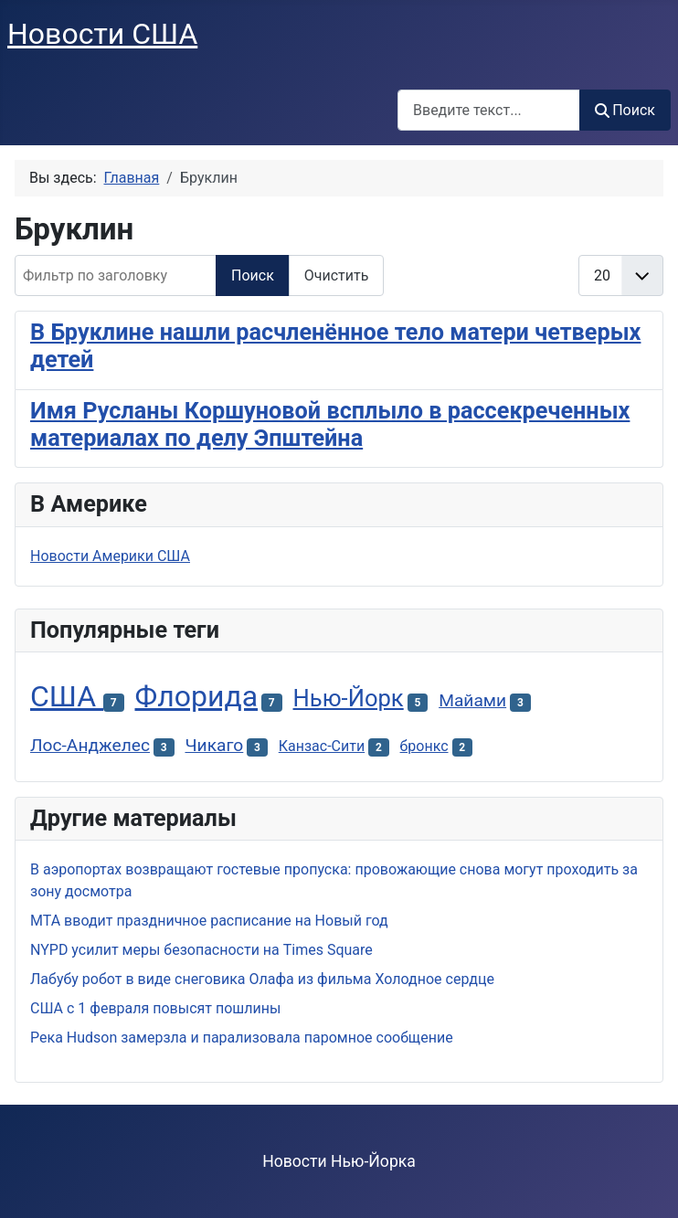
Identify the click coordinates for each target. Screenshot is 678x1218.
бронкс (424, 746)
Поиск (625, 110)
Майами (472, 700)
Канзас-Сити (322, 746)
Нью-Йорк (348, 698)
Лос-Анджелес (90, 745)
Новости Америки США (110, 556)
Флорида (196, 696)
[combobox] (488, 110)
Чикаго (214, 745)
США (66, 696)
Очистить (336, 275)
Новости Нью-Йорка (339, 1161)
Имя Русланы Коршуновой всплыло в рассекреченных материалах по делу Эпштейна (330, 424)
